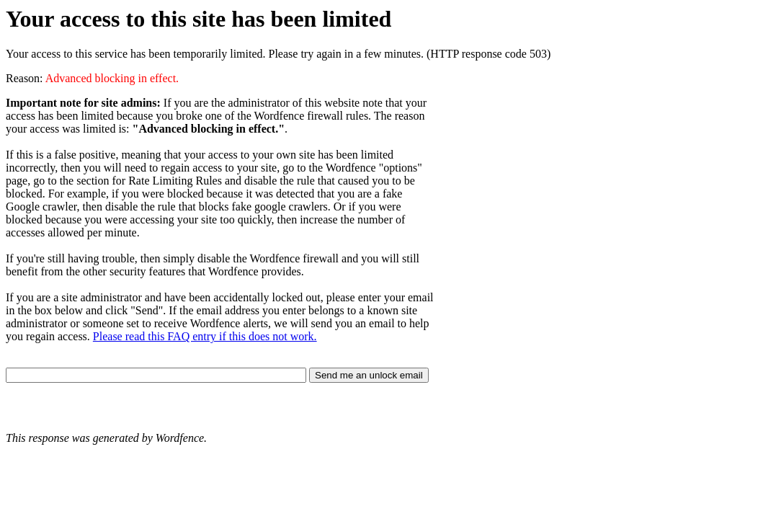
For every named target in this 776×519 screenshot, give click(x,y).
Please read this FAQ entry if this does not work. (205, 336)
